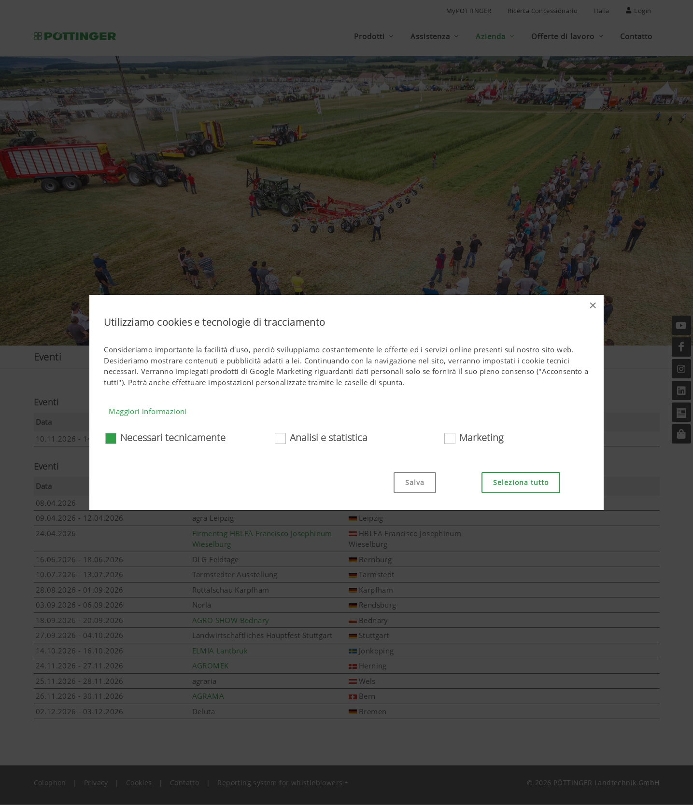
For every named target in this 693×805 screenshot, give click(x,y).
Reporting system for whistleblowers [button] (279, 783)
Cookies (139, 783)
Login (638, 10)
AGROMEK (210, 666)
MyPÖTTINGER (468, 10)
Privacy (96, 783)
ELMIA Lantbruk (220, 651)
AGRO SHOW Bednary (230, 620)
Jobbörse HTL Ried (224, 503)
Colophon (50, 783)
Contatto (184, 783)
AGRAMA (208, 696)
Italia (601, 10)
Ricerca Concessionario (543, 10)
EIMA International (224, 439)
